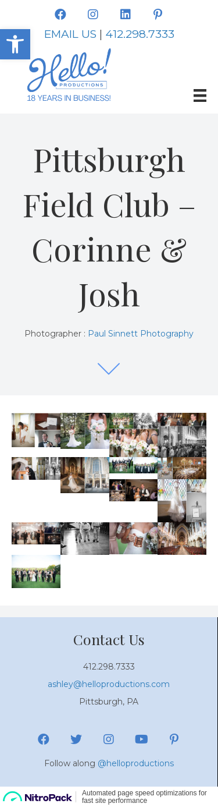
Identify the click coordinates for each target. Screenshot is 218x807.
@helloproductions (136, 763)
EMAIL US (70, 34)
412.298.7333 (139, 34)
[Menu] (200, 95)
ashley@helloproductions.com (109, 684)
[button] (60, 14)
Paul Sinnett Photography (141, 333)
